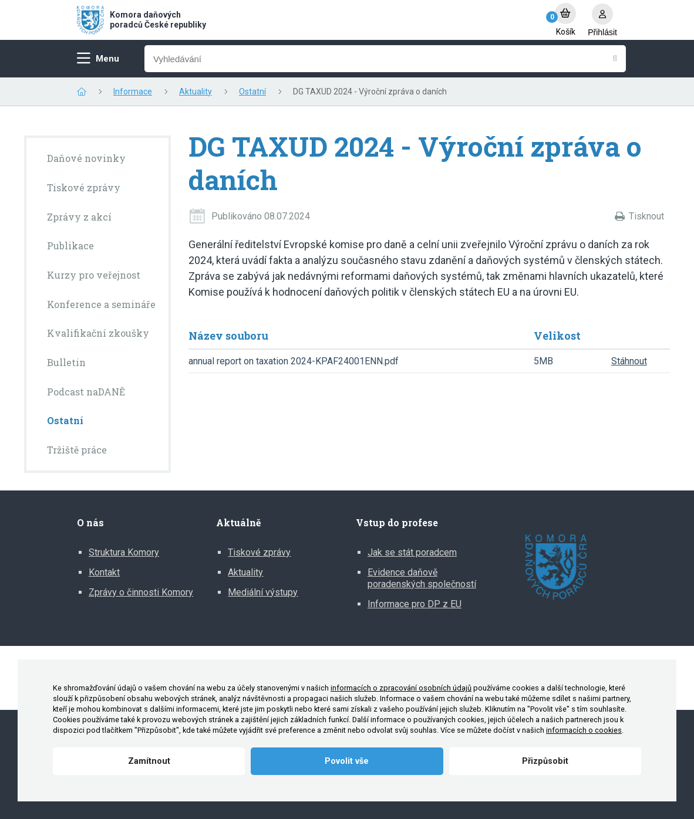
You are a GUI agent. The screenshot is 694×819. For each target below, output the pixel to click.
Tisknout (646, 216)
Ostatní (252, 91)
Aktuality (195, 91)
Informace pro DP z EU (414, 604)
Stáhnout (629, 361)
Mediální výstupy (263, 592)
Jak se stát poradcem (412, 552)
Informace (132, 91)
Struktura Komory (124, 552)
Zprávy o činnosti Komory (141, 592)
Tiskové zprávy (259, 552)
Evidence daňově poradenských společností (422, 578)
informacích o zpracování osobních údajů (401, 687)
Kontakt (104, 572)
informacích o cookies (584, 730)
